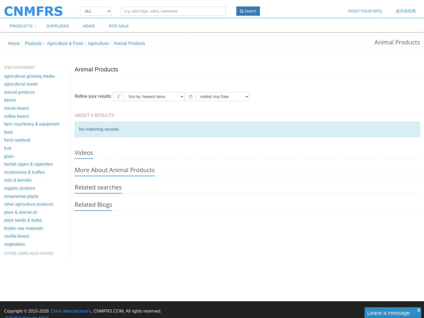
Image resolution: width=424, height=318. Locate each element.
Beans (10, 100)
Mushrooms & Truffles (24, 172)
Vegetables (14, 244)
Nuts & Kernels (17, 180)
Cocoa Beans (16, 108)
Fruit (7, 148)
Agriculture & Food (65, 43)
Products (21, 26)
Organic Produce (19, 188)
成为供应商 (406, 11)
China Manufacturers (71, 311)
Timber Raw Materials (23, 228)
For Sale (119, 26)
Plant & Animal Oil (20, 212)
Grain (9, 156)
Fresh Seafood (17, 140)
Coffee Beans (16, 116)
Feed (8, 132)
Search (248, 11)
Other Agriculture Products (28, 204)
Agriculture (98, 43)
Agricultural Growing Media (29, 76)
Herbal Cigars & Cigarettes (28, 164)
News (89, 26)
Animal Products (129, 43)
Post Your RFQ (365, 11)
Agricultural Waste (21, 84)
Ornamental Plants (21, 196)
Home (14, 43)
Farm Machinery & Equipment (31, 124)
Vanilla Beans (16, 236)
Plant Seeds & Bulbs (23, 220)
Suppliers (57, 26)
